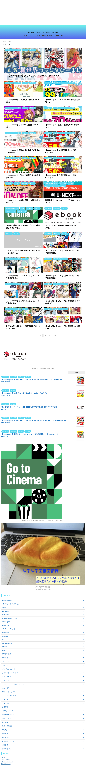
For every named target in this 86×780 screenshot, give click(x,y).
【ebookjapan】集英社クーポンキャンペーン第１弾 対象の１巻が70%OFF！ (29, 434)
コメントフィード (7, 762)
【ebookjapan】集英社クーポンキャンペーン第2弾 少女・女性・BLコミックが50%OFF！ (34, 420)
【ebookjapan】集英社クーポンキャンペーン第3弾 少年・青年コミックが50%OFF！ (32, 380)
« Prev (30, 335)
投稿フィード (5, 759)
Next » (55, 335)
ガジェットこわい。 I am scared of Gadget (43, 35)
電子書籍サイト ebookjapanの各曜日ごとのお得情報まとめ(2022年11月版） (29, 407)
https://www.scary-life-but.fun (43, 586)
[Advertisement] (43, 12)
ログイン (4, 757)
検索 (76, 372)
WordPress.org (6, 764)
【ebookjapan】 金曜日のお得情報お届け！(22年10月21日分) (24, 393)
